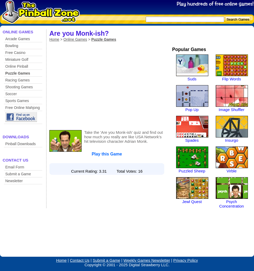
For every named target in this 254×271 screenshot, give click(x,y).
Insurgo (231, 140)
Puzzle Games (17, 73)
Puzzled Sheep (192, 171)
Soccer (11, 94)
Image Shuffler (231, 109)
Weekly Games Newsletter (147, 260)
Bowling (11, 46)
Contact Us (80, 260)
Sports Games (17, 101)
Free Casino (15, 52)
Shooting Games (19, 87)
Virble (232, 171)
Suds (191, 79)
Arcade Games (17, 39)
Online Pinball (16, 66)
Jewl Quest (192, 201)
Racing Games (17, 80)
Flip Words (231, 79)
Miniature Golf (16, 59)
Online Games (75, 39)
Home (54, 39)
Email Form (14, 167)
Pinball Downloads (20, 144)
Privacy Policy (185, 260)
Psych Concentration (231, 203)
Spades (192, 140)
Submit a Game (18, 174)
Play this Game (107, 154)
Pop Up (192, 109)
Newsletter (14, 181)
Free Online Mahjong (22, 107)
